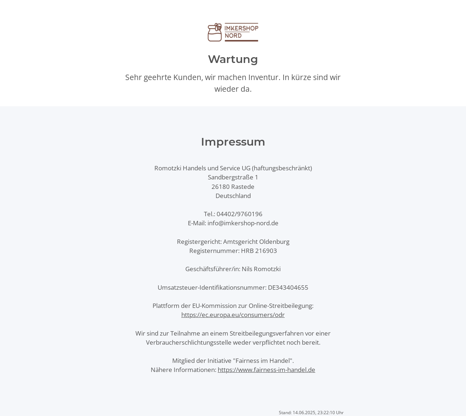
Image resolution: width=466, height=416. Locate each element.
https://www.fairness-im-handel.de (266, 369)
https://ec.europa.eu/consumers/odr (233, 314)
